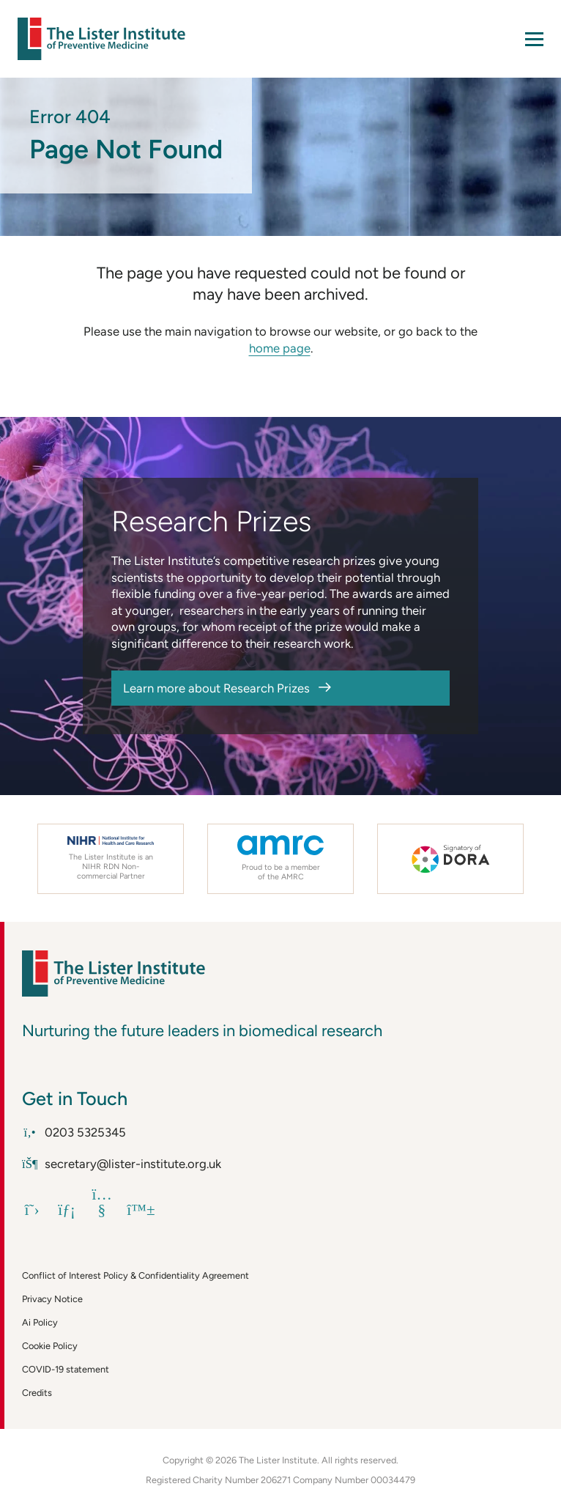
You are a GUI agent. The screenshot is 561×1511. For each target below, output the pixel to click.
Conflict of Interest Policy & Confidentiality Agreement (135, 1275)
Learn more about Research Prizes (216, 688)
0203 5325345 (74, 1132)
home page (280, 348)
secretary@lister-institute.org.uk (121, 1163)
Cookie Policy (50, 1345)
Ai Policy (40, 1322)
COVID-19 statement (65, 1369)
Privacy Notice (52, 1298)
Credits (37, 1392)
